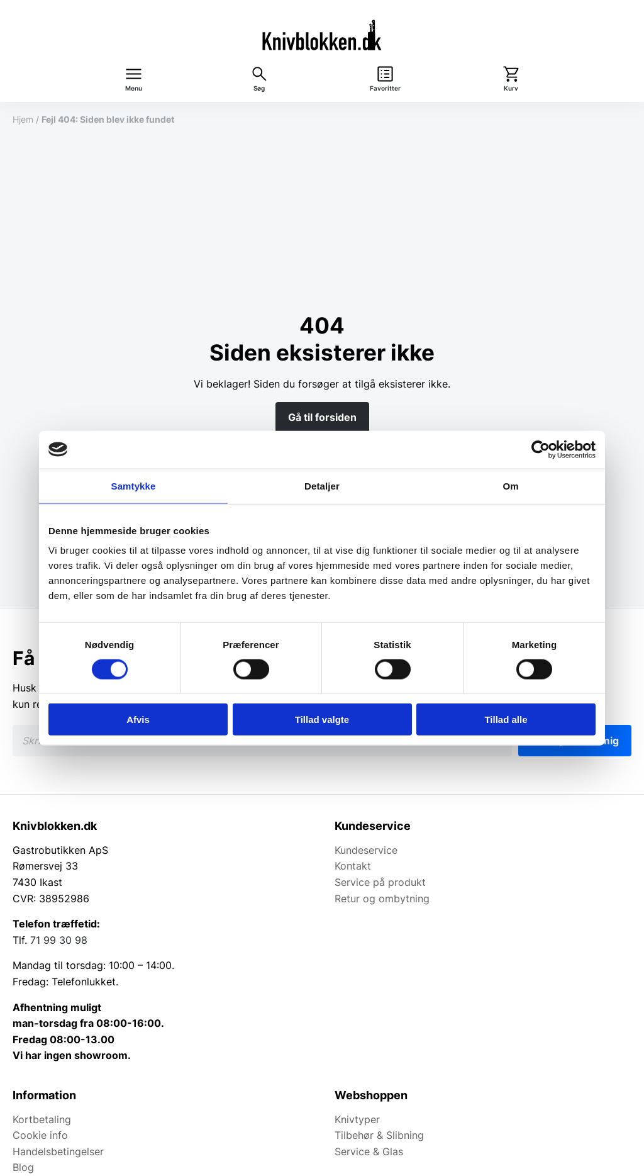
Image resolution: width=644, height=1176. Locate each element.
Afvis (138, 719)
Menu (133, 88)
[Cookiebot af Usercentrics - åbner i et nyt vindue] (541, 449)
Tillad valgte (322, 719)
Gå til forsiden (322, 417)
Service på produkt (380, 882)
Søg (259, 88)
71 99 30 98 (58, 940)
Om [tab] (510, 485)
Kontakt (353, 866)
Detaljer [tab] (322, 485)
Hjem (23, 119)
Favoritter (385, 88)
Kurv (511, 88)
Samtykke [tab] (133, 485)
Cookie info (40, 1135)
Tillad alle (505, 719)
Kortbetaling (42, 1119)
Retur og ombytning (382, 898)
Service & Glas (369, 1151)
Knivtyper (357, 1119)
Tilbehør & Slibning (379, 1135)
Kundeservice (366, 850)
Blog (23, 1167)
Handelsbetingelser (58, 1151)
